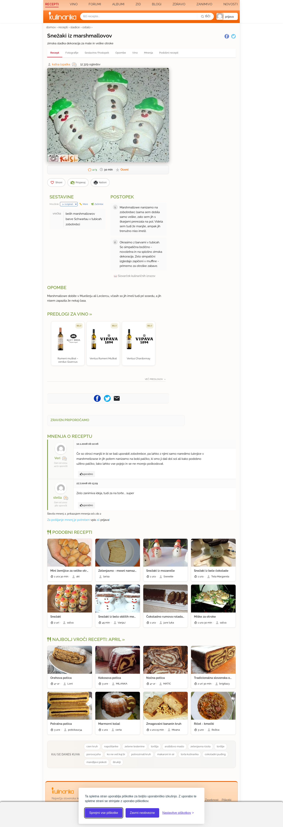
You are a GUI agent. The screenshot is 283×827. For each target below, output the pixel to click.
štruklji (117, 762)
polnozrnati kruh (141, 754)
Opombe (120, 52)
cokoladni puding (215, 754)
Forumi (95, 4)
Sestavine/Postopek (97, 52)
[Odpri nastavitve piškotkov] (178, 813)
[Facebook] (226, 36)
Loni (70, 683)
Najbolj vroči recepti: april (84, 639)
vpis (93, 520)
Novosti (230, 4)
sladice (75, 27)
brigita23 (224, 683)
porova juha (93, 754)
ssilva (70, 622)
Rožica (215, 729)
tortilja (154, 746)
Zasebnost (212, 799)
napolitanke (111, 746)
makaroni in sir (166, 754)
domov (51, 27)
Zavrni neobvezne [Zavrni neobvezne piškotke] (142, 812)
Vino (74, 4)
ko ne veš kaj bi (116, 754)
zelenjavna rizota (200, 746)
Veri (57, 458)
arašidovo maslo (174, 746)
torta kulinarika (189, 754)
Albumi (118, 4)
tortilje (220, 746)
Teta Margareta (220, 576)
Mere (85, 204)
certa (119, 729)
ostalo (86, 27)
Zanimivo (204, 4)
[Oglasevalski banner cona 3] (204, 118)
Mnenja (148, 52)
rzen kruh (92, 746)
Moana (176, 729)
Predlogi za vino (67, 314)
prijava (104, 520)
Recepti (52, 4)
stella (57, 497)
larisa (106, 576)
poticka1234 (75, 729)
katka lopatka (61, 64)
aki (78, 576)
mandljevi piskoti (96, 762)
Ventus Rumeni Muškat (103, 358)
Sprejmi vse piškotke (103, 812)
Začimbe (99, 204)
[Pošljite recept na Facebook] (97, 398)
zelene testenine (135, 746)
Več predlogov (154, 379)
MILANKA (121, 683)
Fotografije (71, 52)
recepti (63, 27)
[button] (227, 16)
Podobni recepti (168, 52)
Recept (54, 52)
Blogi (157, 4)
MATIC (167, 683)
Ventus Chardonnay (138, 358)
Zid (138, 4)
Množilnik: (54, 204)
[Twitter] (233, 36)
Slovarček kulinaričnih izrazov (136, 275)
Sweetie (168, 576)
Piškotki (226, 799)
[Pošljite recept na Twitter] (107, 398)
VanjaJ (121, 622)
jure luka (169, 622)
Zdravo (179, 4)
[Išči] (205, 16)
